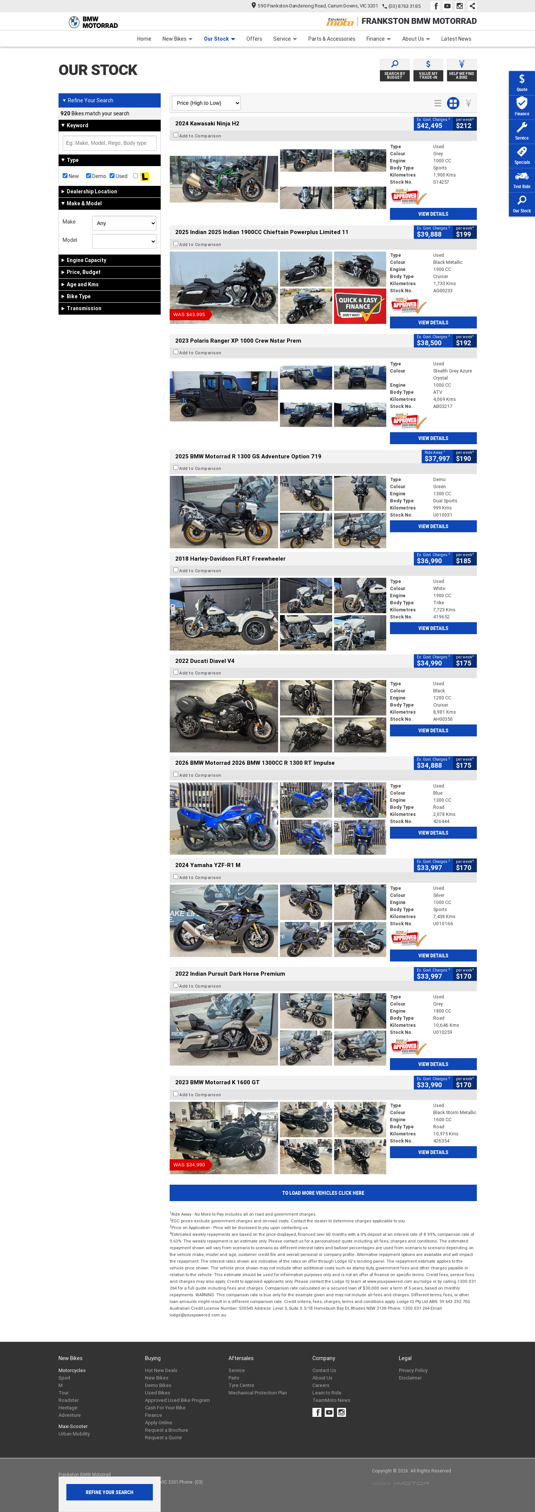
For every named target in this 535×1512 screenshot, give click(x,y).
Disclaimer (410, 1378)
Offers (254, 38)
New (71, 176)
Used (119, 176)
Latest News (456, 38)
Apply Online (158, 1422)
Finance (378, 38)
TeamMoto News (331, 1400)
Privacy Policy (413, 1370)
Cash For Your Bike (165, 1408)
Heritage (68, 1408)
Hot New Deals (161, 1370)
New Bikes (178, 38)
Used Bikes (157, 1393)
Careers (321, 1385)
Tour (64, 1393)
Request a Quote (163, 1437)
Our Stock (219, 38)
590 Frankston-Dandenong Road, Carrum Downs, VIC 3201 (315, 6)
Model (70, 240)
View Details (433, 214)
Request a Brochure (166, 1430)
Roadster (69, 1400)
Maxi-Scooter (73, 1426)
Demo (96, 176)
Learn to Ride (327, 1393)
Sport (64, 1378)
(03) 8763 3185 (404, 6)
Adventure (70, 1415)
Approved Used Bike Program (177, 1400)
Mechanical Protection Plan (258, 1393)
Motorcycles (72, 1370)
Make (69, 221)
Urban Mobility (74, 1434)
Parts (234, 1378)
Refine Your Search (87, 100)
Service (285, 38)
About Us (416, 38)
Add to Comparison (200, 135)
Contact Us (324, 1370)
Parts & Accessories (331, 38)
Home (144, 38)
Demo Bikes (158, 1385)
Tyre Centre (241, 1385)
